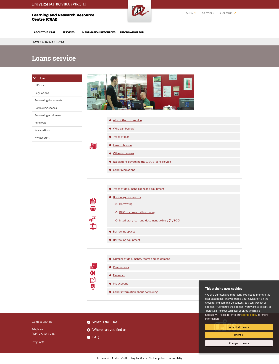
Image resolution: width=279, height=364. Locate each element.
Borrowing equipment (48, 115)
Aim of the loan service (127, 120)
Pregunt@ (38, 342)
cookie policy (249, 314)
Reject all (239, 334)
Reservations (42, 130)
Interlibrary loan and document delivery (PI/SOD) (149, 220)
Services (68, 32)
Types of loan (121, 136)
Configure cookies (239, 343)
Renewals (40, 122)
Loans (60, 41)
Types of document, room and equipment (138, 188)
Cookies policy (157, 358)
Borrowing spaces (46, 107)
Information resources (98, 32)
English (189, 13)
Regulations (42, 92)
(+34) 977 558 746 (43, 333)
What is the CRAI (105, 322)
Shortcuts (226, 13)
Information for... (132, 32)
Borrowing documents (48, 100)
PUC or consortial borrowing (137, 212)
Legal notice (137, 358)
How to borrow (122, 145)
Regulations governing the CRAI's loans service (142, 161)
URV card (40, 85)
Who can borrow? (124, 128)
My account (42, 137)
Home (36, 41)
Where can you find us (109, 329)
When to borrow (123, 153)
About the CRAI (44, 32)
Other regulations (124, 169)
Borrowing (125, 203)
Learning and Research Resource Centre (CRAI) (63, 17)
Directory (208, 13)
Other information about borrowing (135, 291)
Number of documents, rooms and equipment (141, 258)
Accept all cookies (239, 327)
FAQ (95, 337)
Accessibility (175, 358)
